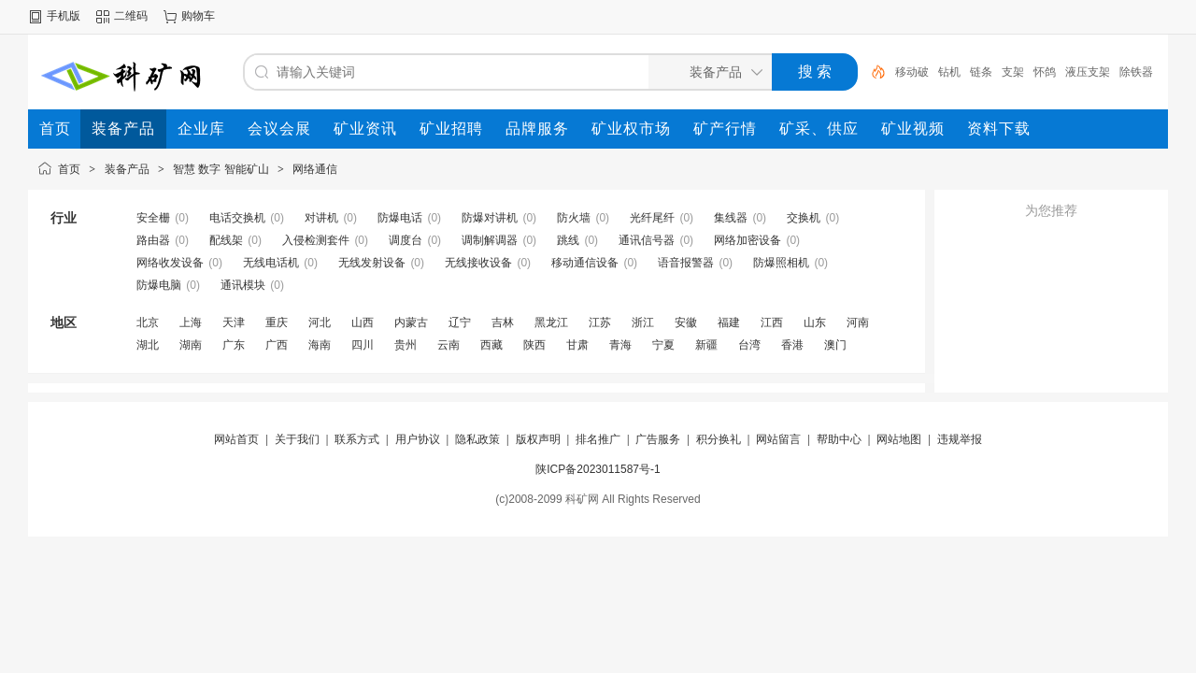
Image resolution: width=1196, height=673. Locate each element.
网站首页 (236, 439)
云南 (448, 344)
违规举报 (959, 439)
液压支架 (1087, 72)
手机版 (63, 15)
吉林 (502, 322)
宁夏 (663, 344)
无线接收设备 (478, 262)
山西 (362, 322)
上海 (190, 322)
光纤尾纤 (652, 217)
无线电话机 (271, 262)
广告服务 (657, 439)
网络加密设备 (747, 240)
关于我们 (297, 439)
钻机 (949, 72)
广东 (233, 344)
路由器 (153, 240)
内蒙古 (411, 322)
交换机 (803, 217)
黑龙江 (551, 322)
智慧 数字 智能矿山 (221, 169)
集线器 (731, 217)
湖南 (190, 344)
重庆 (276, 322)
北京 (147, 322)
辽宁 (459, 322)
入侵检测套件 (315, 240)
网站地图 (898, 439)
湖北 (147, 344)
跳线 (568, 240)
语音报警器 (686, 262)
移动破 (912, 72)
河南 (858, 322)
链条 (981, 72)
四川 (362, 344)
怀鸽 (1044, 72)
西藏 (491, 344)
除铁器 (1136, 72)
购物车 (198, 15)
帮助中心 (839, 439)
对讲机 (321, 217)
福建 (729, 322)
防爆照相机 (781, 262)
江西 (772, 322)
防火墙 (574, 217)
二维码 (131, 15)
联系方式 (357, 439)
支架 (1013, 72)
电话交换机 (237, 217)
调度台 (405, 240)
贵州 (405, 344)
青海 (620, 344)
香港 (792, 344)
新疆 (706, 344)
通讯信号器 (647, 240)
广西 (276, 344)
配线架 (226, 240)
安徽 (686, 322)
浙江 (643, 322)
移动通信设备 (585, 262)
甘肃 (577, 344)
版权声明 (538, 439)
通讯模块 (243, 285)
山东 (815, 322)
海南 (319, 344)
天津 (233, 322)
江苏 (600, 322)
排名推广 (598, 439)
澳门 (835, 344)
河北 (319, 322)
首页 (69, 169)
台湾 (749, 344)
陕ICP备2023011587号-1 (597, 469)
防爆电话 (399, 217)
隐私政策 (477, 439)
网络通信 (314, 169)
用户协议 (417, 439)
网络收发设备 (170, 262)
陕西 (534, 344)
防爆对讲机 (490, 217)
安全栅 (153, 217)
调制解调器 (490, 240)
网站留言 (778, 439)
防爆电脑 (158, 285)
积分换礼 (718, 439)
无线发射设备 (372, 262)
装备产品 (127, 169)
